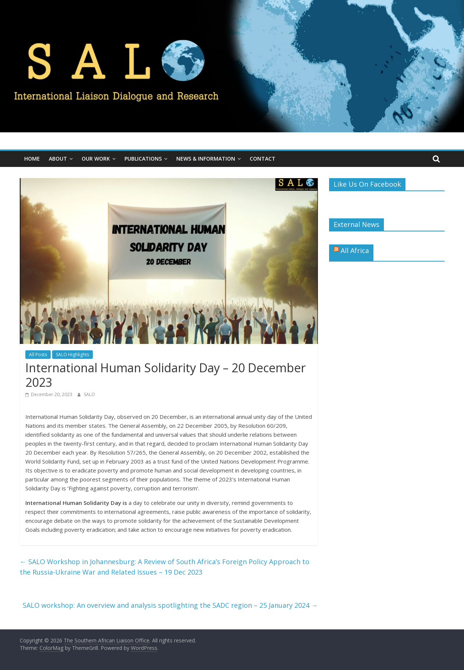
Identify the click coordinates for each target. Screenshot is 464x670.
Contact (262, 158)
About (58, 158)
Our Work (96, 158)
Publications (143, 158)
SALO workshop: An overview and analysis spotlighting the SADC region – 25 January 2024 (170, 605)
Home (32, 158)
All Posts (38, 354)
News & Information (205, 158)
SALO (89, 394)
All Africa (355, 250)
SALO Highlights (72, 354)
